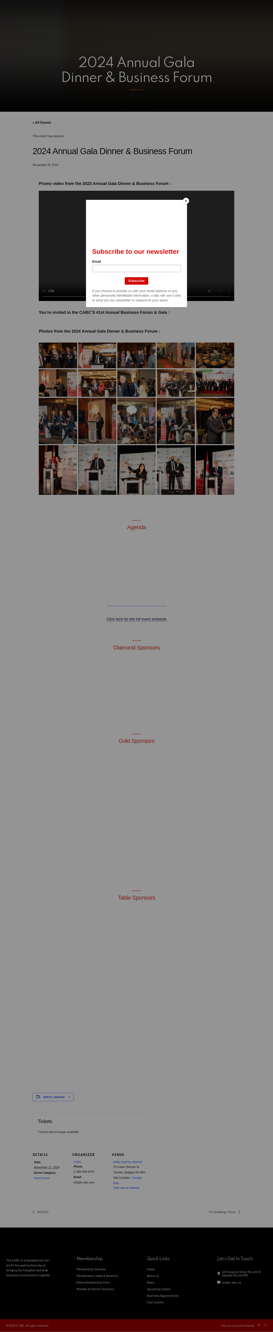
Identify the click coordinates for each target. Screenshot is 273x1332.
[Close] (186, 201)
